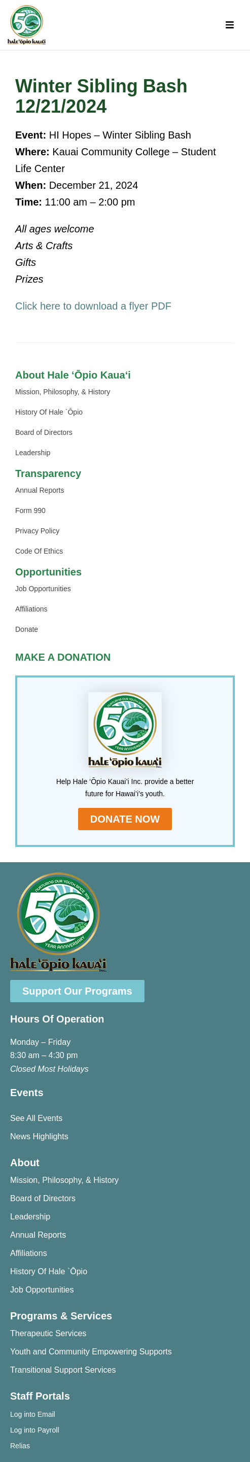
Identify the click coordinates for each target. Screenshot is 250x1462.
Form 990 (30, 510)
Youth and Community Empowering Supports (91, 1351)
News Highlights (39, 1136)
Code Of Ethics (39, 551)
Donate (26, 629)
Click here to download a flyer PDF (93, 306)
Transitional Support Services (63, 1370)
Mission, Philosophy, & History (62, 392)
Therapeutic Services (48, 1333)
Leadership (32, 453)
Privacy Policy (37, 531)
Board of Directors (44, 432)
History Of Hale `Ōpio (49, 412)
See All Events (36, 1118)
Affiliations (31, 609)
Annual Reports (39, 490)
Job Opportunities (43, 589)
